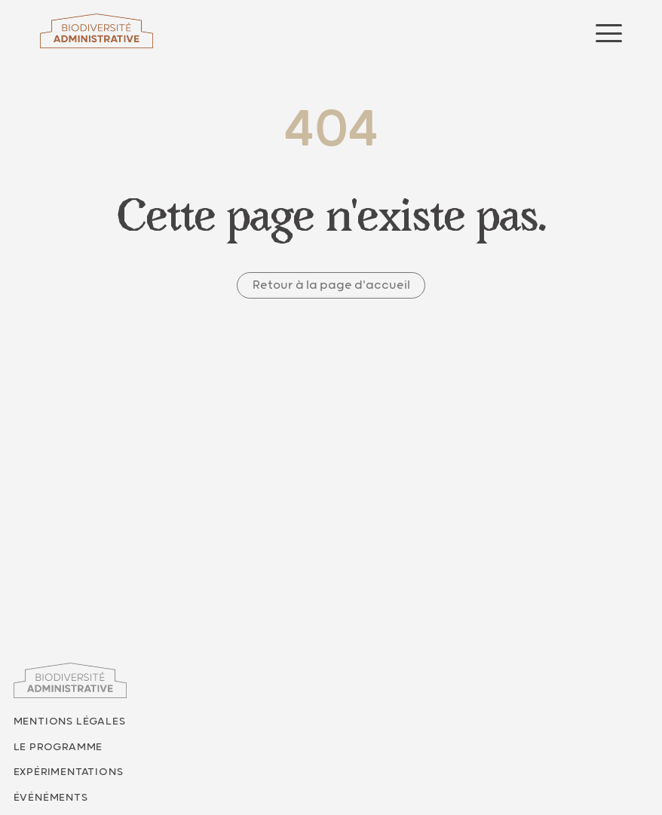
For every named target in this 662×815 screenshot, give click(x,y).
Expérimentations (69, 772)
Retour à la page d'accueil (331, 285)
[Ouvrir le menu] (609, 33)
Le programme (58, 747)
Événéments (51, 798)
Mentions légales (70, 721)
